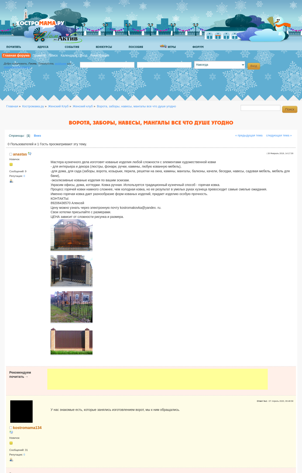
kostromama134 (27, 428)
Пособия (136, 47)
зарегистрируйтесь (17, 67)
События (72, 47)
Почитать (13, 47)
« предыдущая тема (248, 135)
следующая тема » (279, 135)
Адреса (43, 47)
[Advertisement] (157, 379)
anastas (20, 154)
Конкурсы (104, 47)
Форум (198, 47)
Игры (168, 47)
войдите (60, 63)
